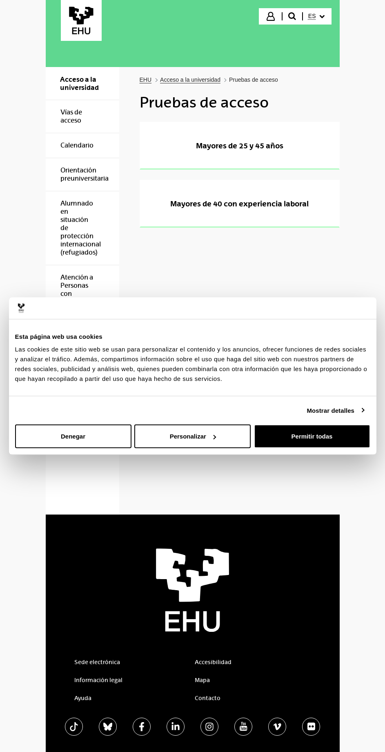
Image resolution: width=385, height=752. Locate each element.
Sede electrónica (97, 662)
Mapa (202, 680)
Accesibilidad (213, 662)
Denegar (73, 436)
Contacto (207, 698)
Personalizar (193, 436)
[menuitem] (316, 16)
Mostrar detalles (330, 410)
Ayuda (82, 698)
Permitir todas (312, 436)
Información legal (98, 680)
